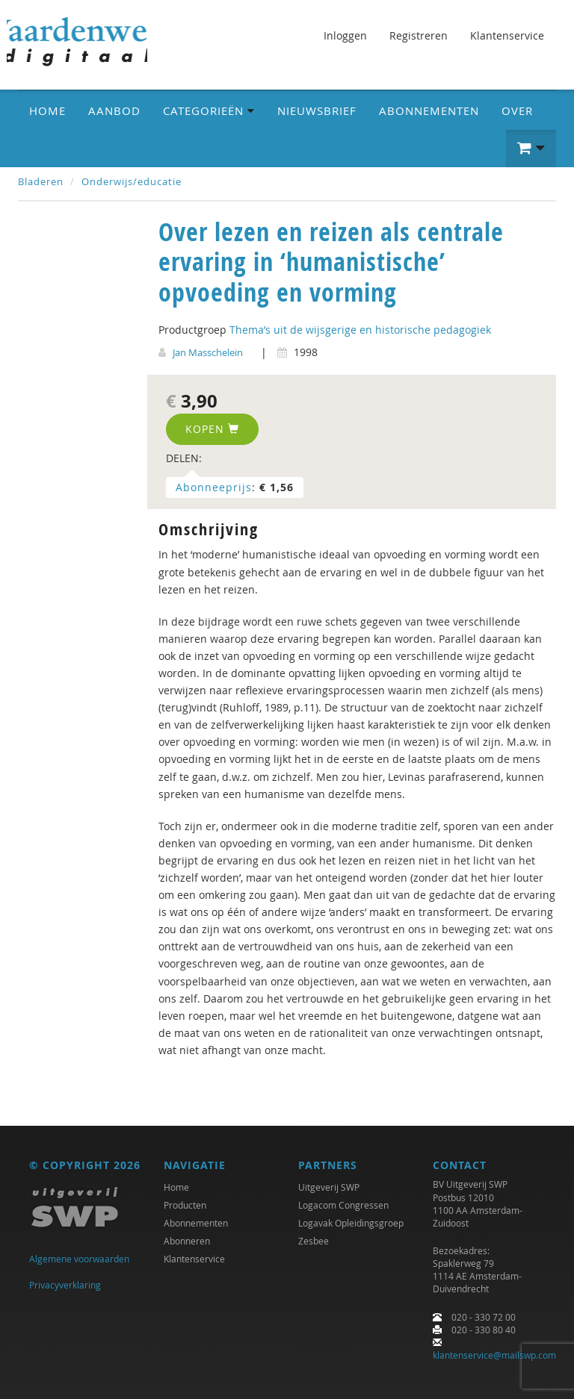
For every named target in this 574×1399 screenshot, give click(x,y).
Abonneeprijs (214, 487)
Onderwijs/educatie (131, 181)
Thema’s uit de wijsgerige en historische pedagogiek (360, 330)
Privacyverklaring (65, 1285)
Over (517, 110)
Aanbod (114, 110)
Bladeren (41, 181)
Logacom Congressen (343, 1205)
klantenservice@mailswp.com (494, 1355)
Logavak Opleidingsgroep (351, 1223)
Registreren (418, 35)
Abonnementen (429, 110)
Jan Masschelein (208, 352)
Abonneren (187, 1241)
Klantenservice (507, 35)
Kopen (212, 429)
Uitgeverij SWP (328, 1187)
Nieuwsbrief (317, 110)
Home (47, 110)
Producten (185, 1205)
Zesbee (313, 1241)
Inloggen (345, 35)
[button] (531, 148)
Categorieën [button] (209, 110)
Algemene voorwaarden (79, 1259)
